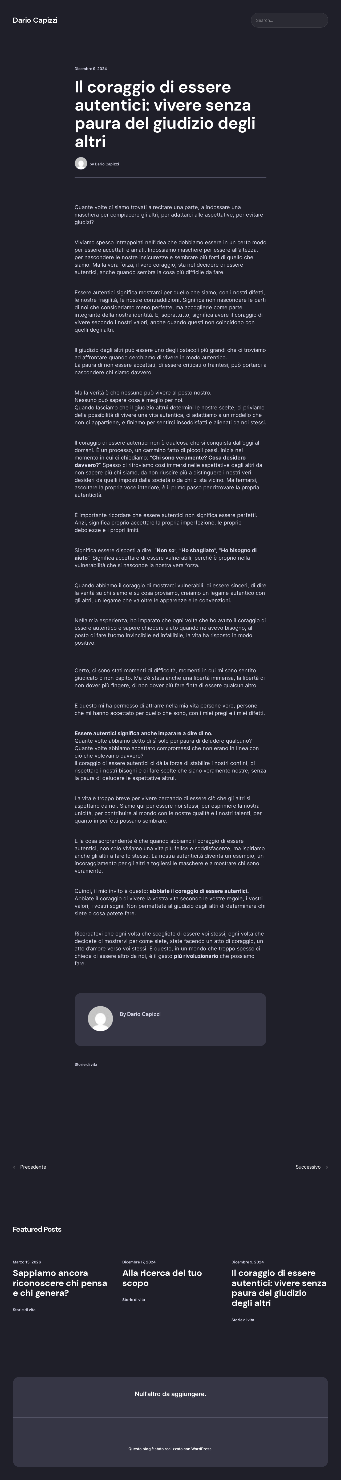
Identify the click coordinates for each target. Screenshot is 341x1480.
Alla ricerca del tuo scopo (162, 1278)
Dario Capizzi (35, 20)
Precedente (33, 1167)
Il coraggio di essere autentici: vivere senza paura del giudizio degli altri (279, 1288)
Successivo (308, 1167)
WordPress (201, 1448)
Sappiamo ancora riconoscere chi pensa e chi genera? (60, 1283)
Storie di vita (86, 1064)
